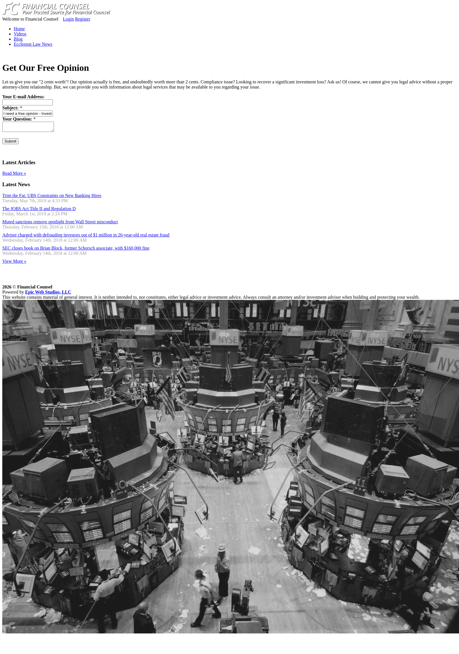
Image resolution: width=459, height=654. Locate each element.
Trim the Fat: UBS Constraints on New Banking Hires (51, 197)
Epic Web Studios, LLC (48, 293)
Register (82, 19)
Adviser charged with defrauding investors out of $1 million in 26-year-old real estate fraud (85, 236)
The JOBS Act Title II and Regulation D (39, 210)
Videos (20, 33)
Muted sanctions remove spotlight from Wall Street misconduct (60, 223)
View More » (14, 262)
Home (19, 28)
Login (68, 19)
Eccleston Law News (33, 44)
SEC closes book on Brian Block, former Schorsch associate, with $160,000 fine (75, 249)
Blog (18, 39)
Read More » (14, 174)
